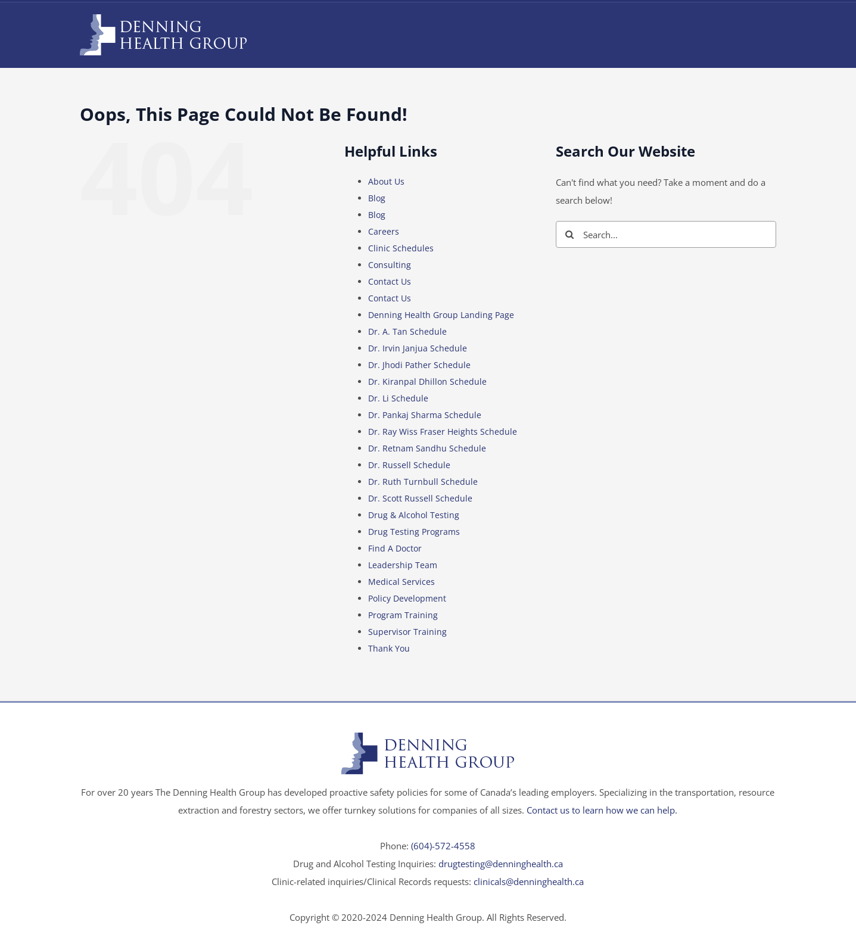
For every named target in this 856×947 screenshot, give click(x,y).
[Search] (569, 234)
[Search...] (666, 234)
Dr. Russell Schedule (409, 465)
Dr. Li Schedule (398, 398)
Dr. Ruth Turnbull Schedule (423, 481)
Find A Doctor (395, 548)
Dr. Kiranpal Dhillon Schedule (427, 381)
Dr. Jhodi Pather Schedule (419, 364)
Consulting (389, 264)
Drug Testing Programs (414, 531)
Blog (376, 198)
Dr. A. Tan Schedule (407, 331)
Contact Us (389, 281)
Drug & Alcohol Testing (413, 515)
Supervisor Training (407, 631)
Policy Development (407, 598)
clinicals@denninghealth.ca (529, 881)
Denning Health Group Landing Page (441, 314)
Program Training (403, 615)
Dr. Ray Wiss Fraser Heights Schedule (442, 431)
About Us (386, 181)
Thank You (389, 648)
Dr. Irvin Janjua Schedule (417, 348)
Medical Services (401, 581)
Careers (383, 231)
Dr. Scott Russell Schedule (420, 498)
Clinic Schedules (401, 248)
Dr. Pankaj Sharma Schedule (424, 414)
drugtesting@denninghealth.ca (500, 864)
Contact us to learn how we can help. (602, 810)
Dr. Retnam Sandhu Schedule (427, 448)
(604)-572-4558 (443, 846)
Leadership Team (402, 565)
